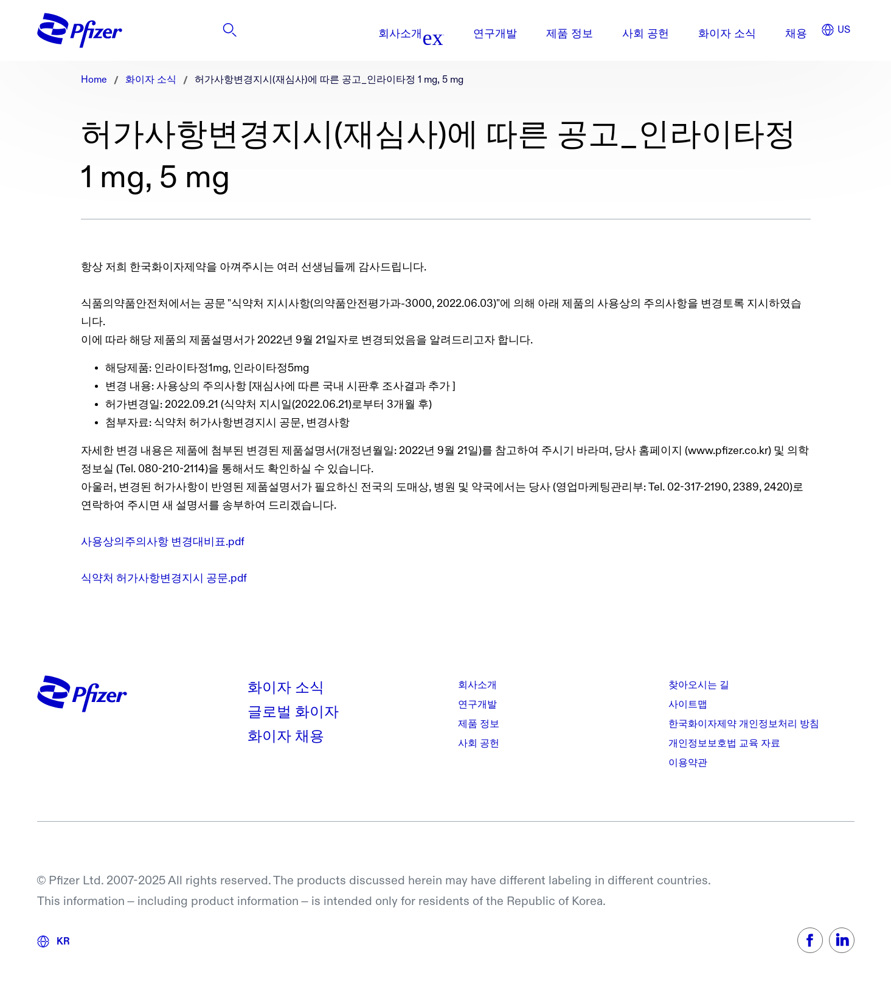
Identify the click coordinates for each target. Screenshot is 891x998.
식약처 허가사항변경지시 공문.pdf (164, 578)
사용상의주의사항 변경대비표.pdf (162, 542)
